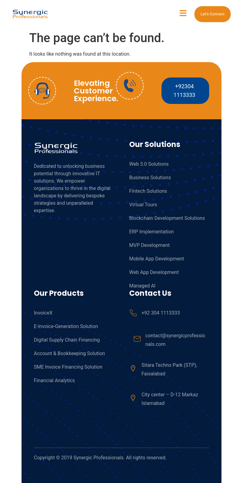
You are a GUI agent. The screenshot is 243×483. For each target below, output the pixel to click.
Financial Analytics (54, 380)
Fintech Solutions (148, 191)
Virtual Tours (143, 205)
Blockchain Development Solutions (167, 218)
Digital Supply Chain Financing (67, 340)
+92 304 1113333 (160, 313)
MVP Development (149, 245)
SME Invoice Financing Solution (68, 367)
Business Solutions (150, 177)
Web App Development (154, 272)
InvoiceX (43, 313)
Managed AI (142, 286)
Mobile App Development (156, 259)
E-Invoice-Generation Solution (66, 326)
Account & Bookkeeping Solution (69, 353)
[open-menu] (183, 14)
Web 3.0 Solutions (149, 164)
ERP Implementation (151, 232)
